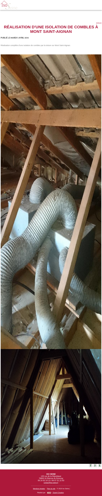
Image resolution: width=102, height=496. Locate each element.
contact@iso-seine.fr (51, 483)
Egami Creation (55, 493)
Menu (97, 5)
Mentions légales (39, 489)
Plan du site (51, 489)
